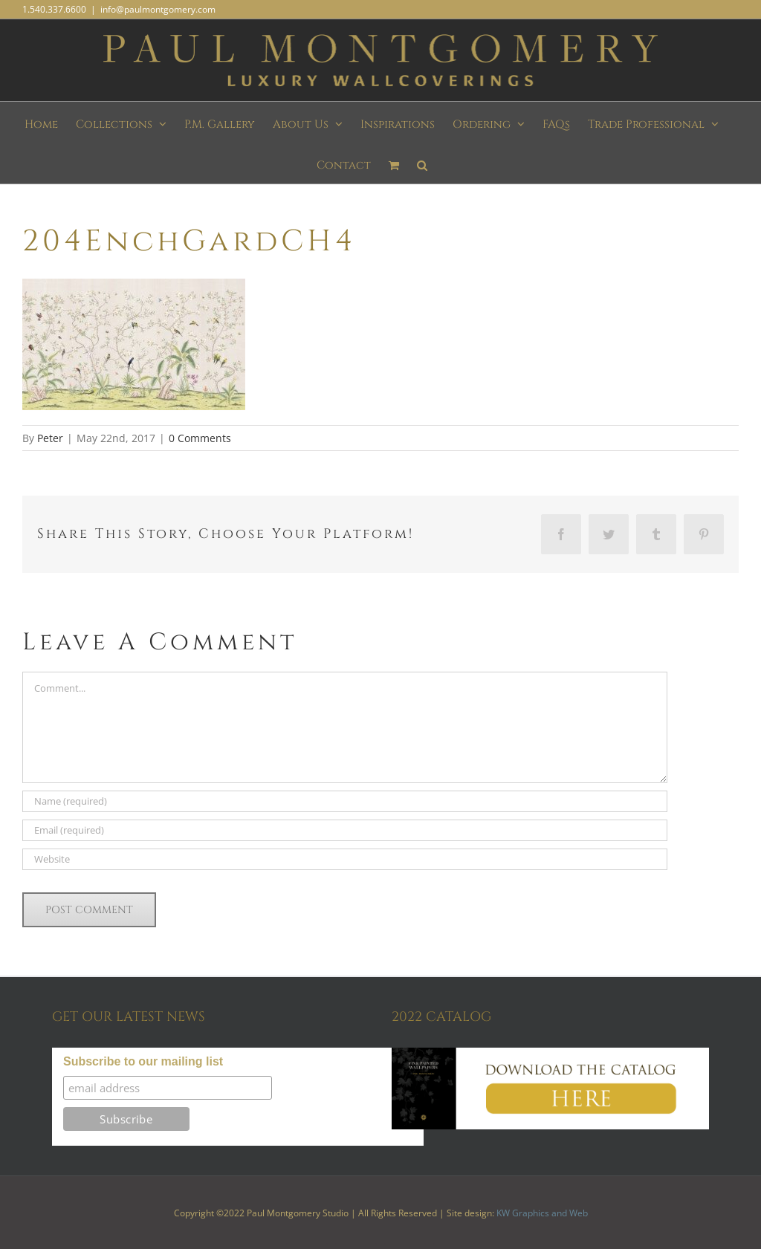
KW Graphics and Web (542, 1213)
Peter (50, 438)
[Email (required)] (344, 830)
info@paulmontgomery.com (158, 9)
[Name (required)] (344, 801)
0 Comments (200, 438)
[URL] (344, 859)
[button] (422, 163)
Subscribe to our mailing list (143, 1061)
